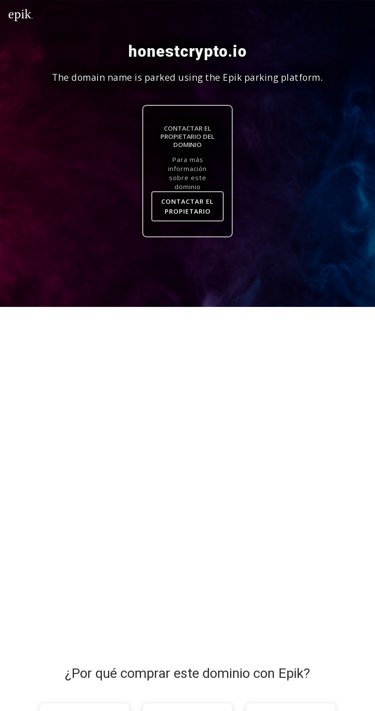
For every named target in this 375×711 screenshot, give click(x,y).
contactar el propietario (187, 206)
